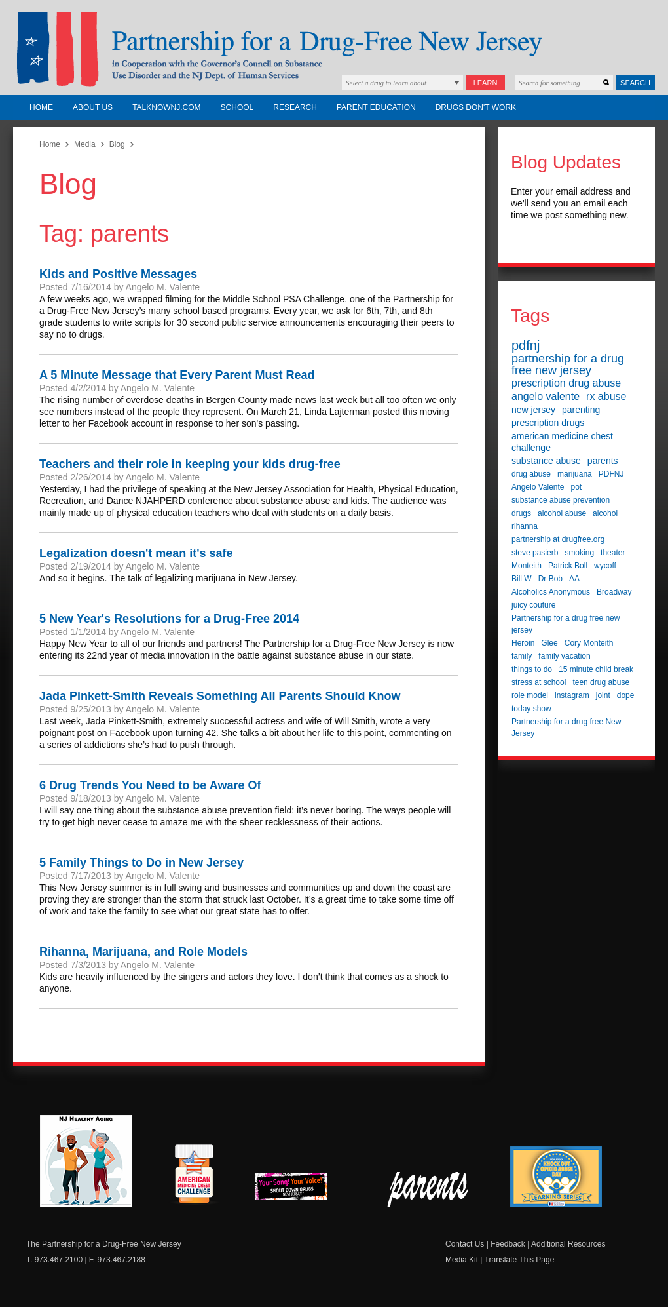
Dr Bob (550, 578)
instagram (572, 695)
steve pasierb (534, 552)
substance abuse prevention (560, 500)
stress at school (538, 682)
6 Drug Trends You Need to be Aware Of (150, 785)
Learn (485, 83)
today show (531, 708)
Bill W (521, 578)
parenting (581, 409)
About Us (93, 107)
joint (603, 695)
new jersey (533, 409)
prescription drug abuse (566, 383)
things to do (531, 669)
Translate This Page (520, 1259)
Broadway (614, 591)
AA (574, 578)
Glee (549, 643)
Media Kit (461, 1259)
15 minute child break (596, 669)
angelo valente (545, 396)
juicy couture (533, 605)
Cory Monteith (589, 643)
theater (613, 552)
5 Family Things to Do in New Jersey (141, 862)
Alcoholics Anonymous (550, 591)
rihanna (524, 526)
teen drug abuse (600, 682)
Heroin (522, 643)
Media (85, 144)
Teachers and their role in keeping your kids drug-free (190, 464)
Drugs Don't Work (476, 107)
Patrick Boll (567, 565)
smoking (579, 552)
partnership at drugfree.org (557, 539)
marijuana (574, 473)
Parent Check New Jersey (428, 1189)
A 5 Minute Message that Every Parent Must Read (176, 374)
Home (41, 107)
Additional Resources (568, 1244)
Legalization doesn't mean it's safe (136, 553)
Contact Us (464, 1244)
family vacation (564, 656)
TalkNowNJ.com (166, 107)
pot (576, 487)
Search (635, 83)
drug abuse (531, 473)
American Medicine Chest (194, 1175)
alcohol (605, 513)
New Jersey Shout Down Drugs (301, 1190)
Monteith (526, 565)
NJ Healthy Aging (86, 1161)
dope (626, 695)
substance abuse (546, 461)
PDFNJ (611, 473)
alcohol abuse (562, 513)
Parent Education (376, 107)
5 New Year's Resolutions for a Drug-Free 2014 (169, 618)
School (237, 107)
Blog (117, 144)
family (521, 656)
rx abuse (606, 396)
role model (529, 695)
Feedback (508, 1244)
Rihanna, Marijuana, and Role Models (143, 951)
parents (602, 461)
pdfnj (525, 345)
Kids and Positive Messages (118, 274)
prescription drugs (547, 423)
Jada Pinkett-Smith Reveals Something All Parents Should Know (219, 696)
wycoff (605, 565)
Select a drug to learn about (386, 83)
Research (295, 107)
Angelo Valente (538, 487)
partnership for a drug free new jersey (567, 364)
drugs (521, 513)
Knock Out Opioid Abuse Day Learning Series (556, 1176)
